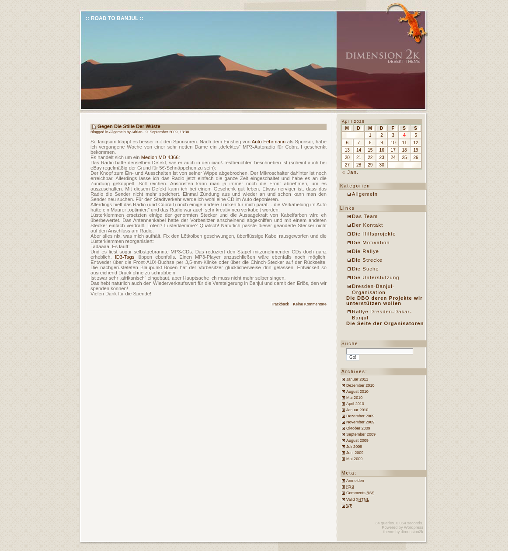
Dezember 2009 (360, 416)
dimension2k (412, 532)
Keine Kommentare (310, 304)
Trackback (280, 304)
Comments (360, 493)
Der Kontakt (367, 225)
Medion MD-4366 (160, 157)
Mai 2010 (354, 397)
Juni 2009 (354, 453)
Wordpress (413, 527)
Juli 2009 (354, 446)
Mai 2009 (354, 459)
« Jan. (350, 172)
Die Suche (365, 268)
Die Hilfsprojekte (374, 233)
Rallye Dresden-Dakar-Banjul (382, 314)
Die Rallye (365, 251)
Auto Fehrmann (268, 141)
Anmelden (355, 480)
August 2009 (357, 440)
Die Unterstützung (376, 277)
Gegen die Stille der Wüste (128, 126)
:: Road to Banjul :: (114, 18)
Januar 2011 (357, 379)
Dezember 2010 (360, 385)
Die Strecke (367, 260)
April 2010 (355, 404)
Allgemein (117, 132)
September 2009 (361, 434)
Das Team (365, 216)
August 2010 (357, 391)
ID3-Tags (125, 257)
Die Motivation (371, 242)
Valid (357, 499)
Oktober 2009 (358, 428)
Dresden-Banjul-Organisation (373, 289)
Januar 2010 (357, 410)
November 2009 (360, 422)
